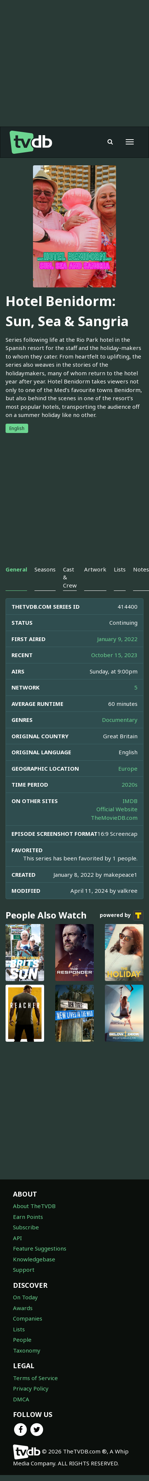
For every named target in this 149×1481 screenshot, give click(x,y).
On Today (25, 1297)
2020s (130, 784)
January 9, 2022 (117, 639)
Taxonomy (26, 1350)
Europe (128, 768)
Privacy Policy (31, 1388)
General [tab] (16, 569)
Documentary (120, 719)
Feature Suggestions (39, 1248)
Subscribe (26, 1227)
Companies (27, 1318)
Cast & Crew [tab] (70, 577)
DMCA (21, 1399)
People (22, 1339)
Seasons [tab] (45, 569)
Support (23, 1269)
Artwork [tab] (95, 569)
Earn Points (28, 1216)
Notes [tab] (141, 569)
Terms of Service (35, 1378)
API (17, 1238)
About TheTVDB (34, 1206)
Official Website (117, 809)
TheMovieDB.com (114, 817)
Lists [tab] (120, 569)
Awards (23, 1308)
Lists (19, 1329)
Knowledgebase (34, 1259)
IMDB (130, 801)
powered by (121, 915)
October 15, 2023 (114, 655)
